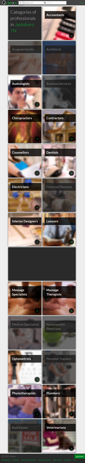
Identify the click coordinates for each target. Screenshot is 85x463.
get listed (57, 460)
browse (67, 460)
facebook (6, 460)
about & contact (28, 460)
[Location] (30, 2)
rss (74, 460)
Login (81, 3)
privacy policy (44, 460)
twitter (15, 460)
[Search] (54, 2)
